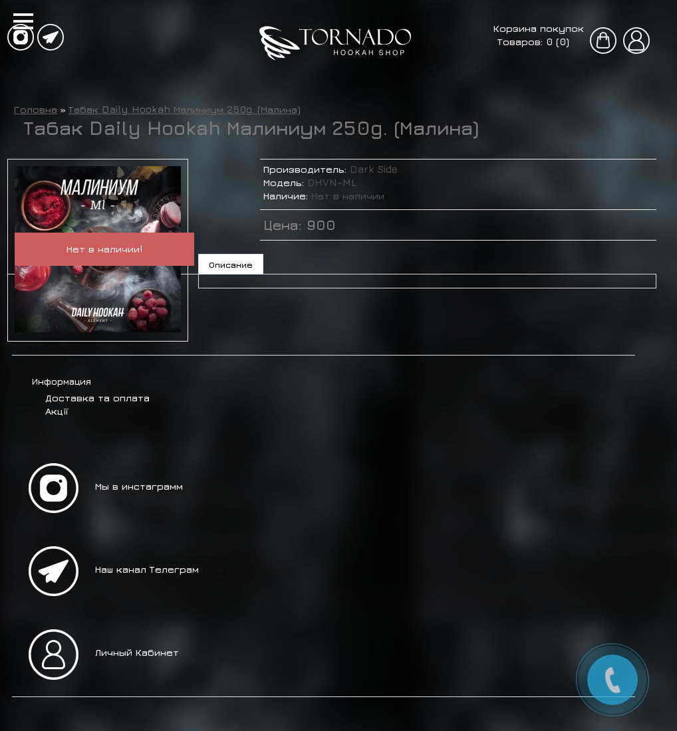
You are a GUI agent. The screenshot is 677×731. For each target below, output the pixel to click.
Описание (231, 264)
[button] (23, 21)
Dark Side (374, 169)
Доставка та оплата (97, 397)
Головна (35, 109)
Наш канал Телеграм (147, 569)
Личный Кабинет (137, 652)
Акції (56, 411)
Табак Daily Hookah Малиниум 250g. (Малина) (184, 109)
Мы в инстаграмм (139, 486)
